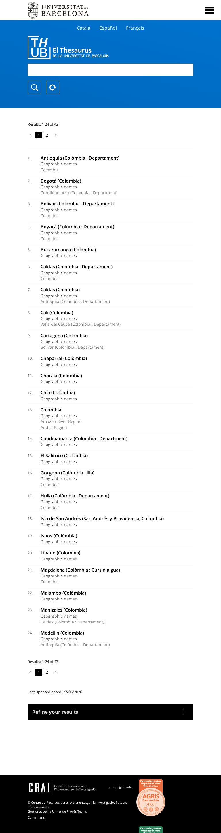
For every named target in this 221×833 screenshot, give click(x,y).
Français (135, 28)
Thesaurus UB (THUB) (86, 47)
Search (34, 87)
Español (108, 28)
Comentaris (36, 817)
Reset (53, 87)
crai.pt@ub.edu (120, 787)
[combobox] (110, 70)
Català (83, 28)
